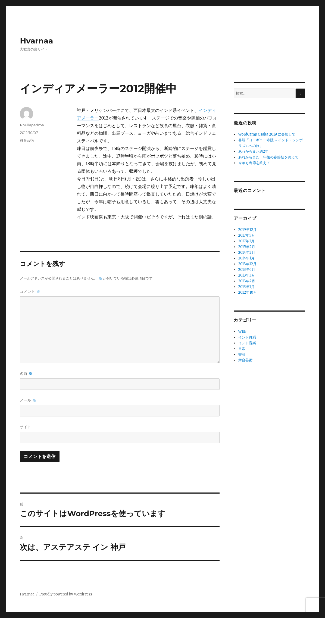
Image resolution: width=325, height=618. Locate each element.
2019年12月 (247, 229)
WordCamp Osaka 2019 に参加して (266, 134)
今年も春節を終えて (254, 163)
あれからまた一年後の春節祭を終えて (268, 157)
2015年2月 (246, 246)
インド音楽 (247, 343)
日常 (241, 348)
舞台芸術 (27, 140)
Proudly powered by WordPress (65, 594)
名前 (26, 373)
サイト (25, 427)
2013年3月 (246, 275)
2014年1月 (246, 258)
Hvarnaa (36, 40)
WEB (242, 331)
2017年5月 (246, 235)
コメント (30, 291)
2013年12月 (247, 264)
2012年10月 (247, 292)
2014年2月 (246, 252)
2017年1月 (246, 241)
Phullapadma (32, 125)
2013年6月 (246, 269)
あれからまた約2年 (253, 151)
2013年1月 (246, 286)
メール (28, 400)
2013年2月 (246, 281)
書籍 (241, 354)
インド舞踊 (247, 337)
